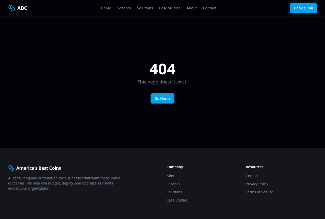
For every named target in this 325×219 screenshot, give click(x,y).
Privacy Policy (257, 183)
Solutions (145, 8)
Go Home (163, 98)
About (192, 8)
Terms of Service (259, 192)
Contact (209, 8)
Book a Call (303, 8)
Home (106, 8)
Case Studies (170, 8)
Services (124, 8)
